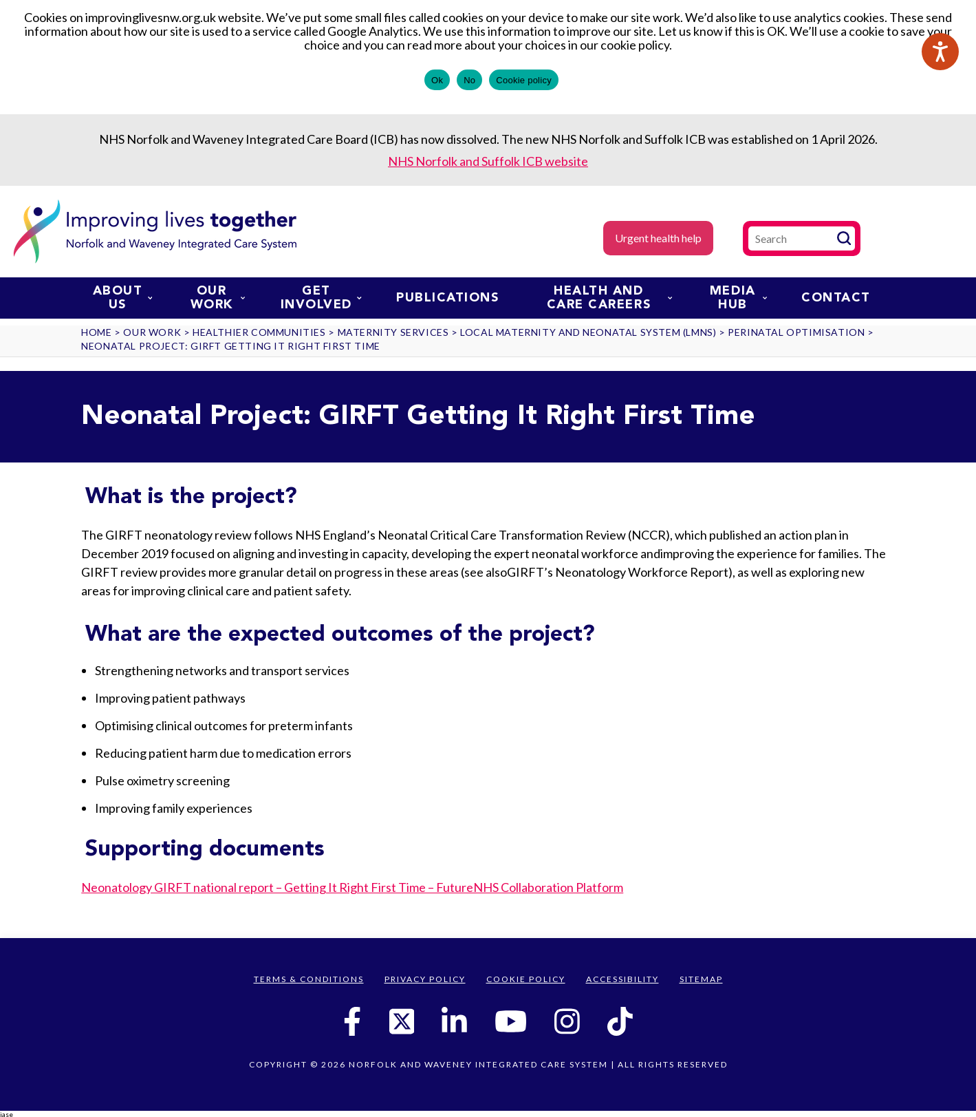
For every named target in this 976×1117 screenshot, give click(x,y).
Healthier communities (259, 332)
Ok (437, 80)
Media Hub (738, 298)
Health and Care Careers (610, 298)
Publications (447, 298)
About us (123, 298)
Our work (218, 298)
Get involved (321, 298)
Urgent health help (658, 237)
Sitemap (701, 979)
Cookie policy (524, 80)
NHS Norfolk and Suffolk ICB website (488, 161)
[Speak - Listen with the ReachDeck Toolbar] (940, 51)
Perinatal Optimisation (796, 332)
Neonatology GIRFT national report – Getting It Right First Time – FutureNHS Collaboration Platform (352, 887)
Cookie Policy (525, 979)
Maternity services (393, 332)
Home (96, 332)
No (469, 80)
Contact (836, 298)
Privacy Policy (425, 979)
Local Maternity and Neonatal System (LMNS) (588, 332)
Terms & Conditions (309, 979)
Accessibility (622, 979)
